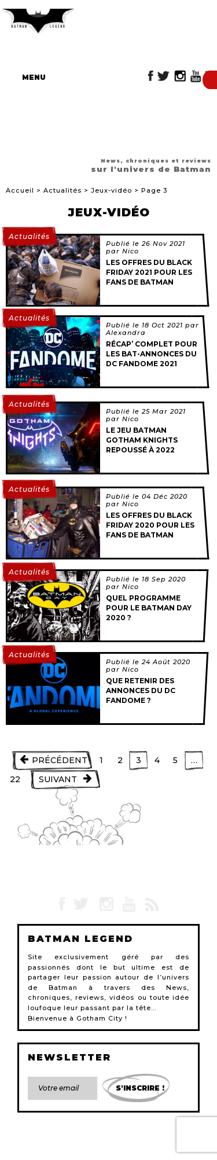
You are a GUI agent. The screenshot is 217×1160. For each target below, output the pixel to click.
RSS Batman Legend (151, 904)
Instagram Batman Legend (180, 76)
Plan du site (136, 1140)
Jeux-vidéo (111, 190)
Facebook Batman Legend (150, 76)
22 (15, 779)
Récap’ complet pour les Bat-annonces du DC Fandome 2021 (151, 354)
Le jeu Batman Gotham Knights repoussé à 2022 (142, 440)
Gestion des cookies (142, 1147)
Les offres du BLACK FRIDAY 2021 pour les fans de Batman (149, 272)
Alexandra (126, 333)
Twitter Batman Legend (164, 76)
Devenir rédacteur (73, 1147)
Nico (130, 251)
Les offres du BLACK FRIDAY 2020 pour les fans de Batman (150, 525)
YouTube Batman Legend (195, 76)
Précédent (59, 760)
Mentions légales (81, 1140)
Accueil (20, 190)
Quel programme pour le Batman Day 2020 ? (149, 608)
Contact (33, 1140)
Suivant (58, 779)
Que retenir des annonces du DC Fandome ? (140, 690)
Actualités (62, 190)
